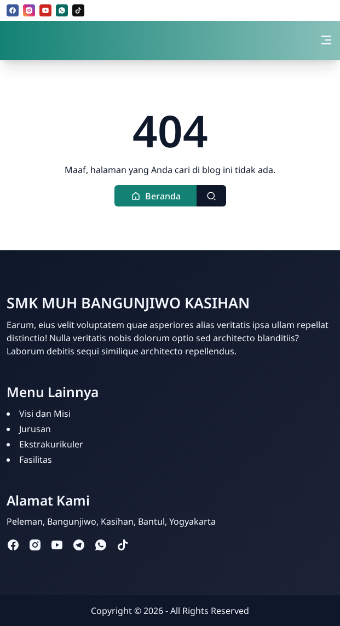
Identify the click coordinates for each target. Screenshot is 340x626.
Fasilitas (35, 459)
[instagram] (29, 10)
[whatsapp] (62, 10)
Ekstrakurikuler (51, 444)
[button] (155, 195)
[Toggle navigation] (326, 40)
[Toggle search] (211, 195)
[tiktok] (78, 10)
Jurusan (35, 429)
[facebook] (13, 10)
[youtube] (45, 10)
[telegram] (78, 544)
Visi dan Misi (45, 413)
